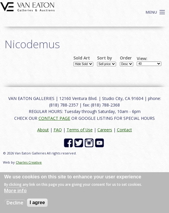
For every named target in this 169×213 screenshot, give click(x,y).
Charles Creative (29, 162)
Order (126, 58)
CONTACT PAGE (54, 118)
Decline (15, 202)
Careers (104, 130)
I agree (37, 202)
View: (142, 59)
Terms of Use (80, 130)
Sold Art (81, 58)
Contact (124, 130)
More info (15, 190)
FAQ (58, 130)
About (43, 130)
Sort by (104, 58)
